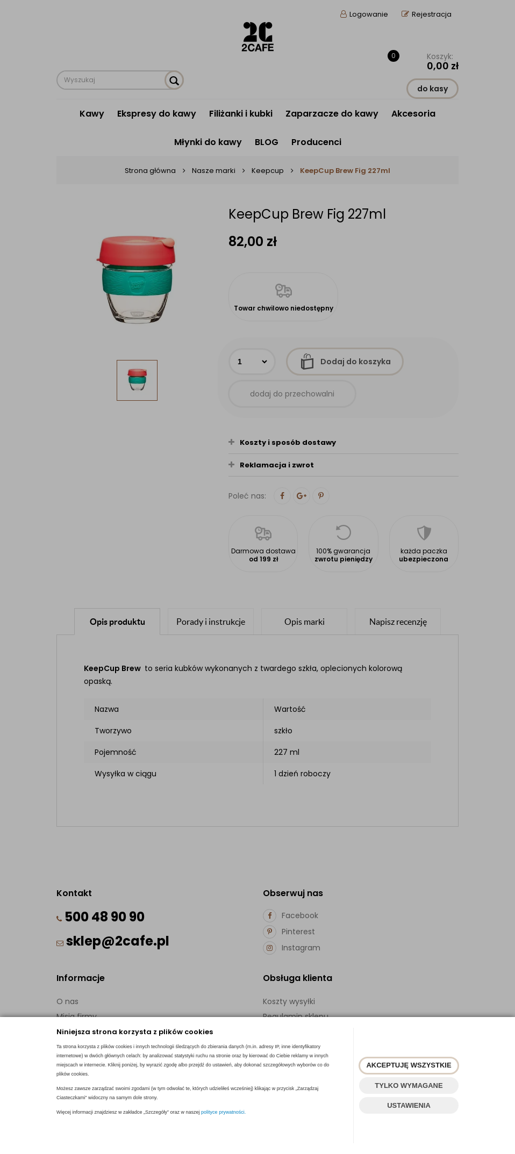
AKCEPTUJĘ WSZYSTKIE (408, 1065)
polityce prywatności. (223, 1112)
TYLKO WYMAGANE (408, 1085)
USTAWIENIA (409, 1105)
